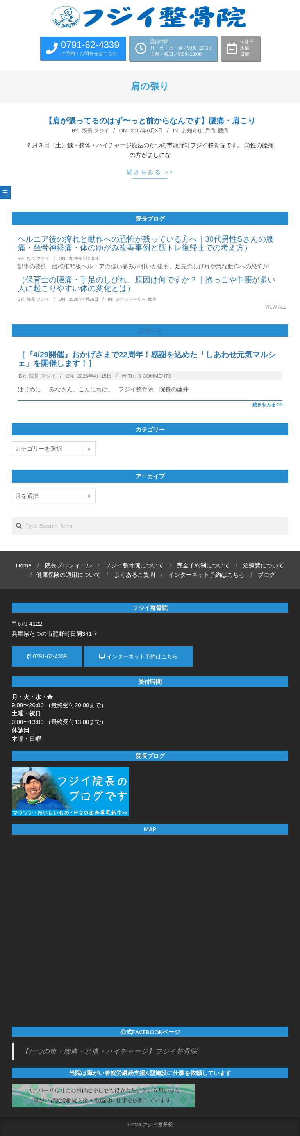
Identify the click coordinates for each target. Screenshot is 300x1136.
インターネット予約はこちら (138, 656)
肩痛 (210, 131)
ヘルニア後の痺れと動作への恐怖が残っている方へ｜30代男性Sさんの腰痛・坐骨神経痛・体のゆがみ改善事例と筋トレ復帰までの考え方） (146, 243)
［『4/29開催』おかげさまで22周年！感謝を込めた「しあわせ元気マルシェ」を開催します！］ (147, 358)
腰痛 (223, 131)
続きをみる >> (150, 172)
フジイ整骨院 (157, 1124)
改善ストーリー (131, 299)
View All (275, 307)
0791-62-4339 (47, 656)
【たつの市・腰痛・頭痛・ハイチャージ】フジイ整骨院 (109, 1051)
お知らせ (192, 131)
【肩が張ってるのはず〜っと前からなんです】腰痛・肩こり (150, 120)
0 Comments (154, 376)
